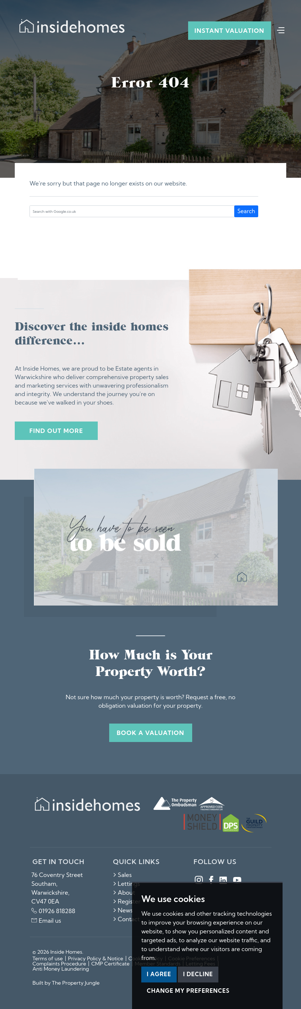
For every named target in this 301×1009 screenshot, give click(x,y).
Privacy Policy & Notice (95, 958)
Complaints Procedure (59, 963)
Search (246, 211)
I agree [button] (159, 974)
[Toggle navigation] (280, 29)
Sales (122, 874)
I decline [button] (198, 974)
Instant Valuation (229, 30)
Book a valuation (150, 732)
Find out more (56, 430)
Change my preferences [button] (188, 990)
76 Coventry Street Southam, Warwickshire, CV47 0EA (57, 888)
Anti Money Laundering (60, 968)
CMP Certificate (110, 963)
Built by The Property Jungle (66, 982)
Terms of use (47, 958)
